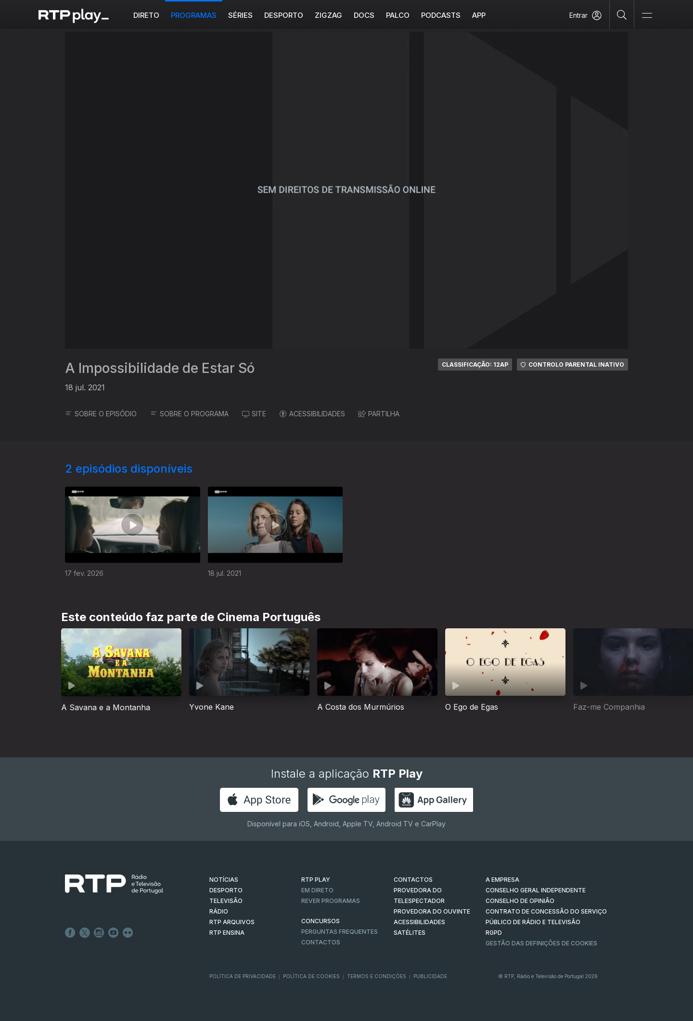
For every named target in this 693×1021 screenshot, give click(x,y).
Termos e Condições (376, 976)
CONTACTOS (413, 879)
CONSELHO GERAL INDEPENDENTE (536, 890)
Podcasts (441, 15)
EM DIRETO (317, 890)
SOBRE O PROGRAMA (189, 414)
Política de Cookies (311, 976)
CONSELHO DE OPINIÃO (520, 900)
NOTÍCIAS (223, 879)
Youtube (113, 933)
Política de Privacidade (242, 976)
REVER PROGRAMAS (330, 900)
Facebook (70, 933)
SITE (254, 414)
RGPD (494, 932)
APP (479, 15)
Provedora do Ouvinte (432, 911)
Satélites (409, 932)
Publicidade (430, 976)
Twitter (84, 933)
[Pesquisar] (622, 14)
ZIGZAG (328, 15)
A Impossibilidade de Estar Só (160, 368)
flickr (128, 933)
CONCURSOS (320, 921)
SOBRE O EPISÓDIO (101, 414)
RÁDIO (218, 911)
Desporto (283, 15)
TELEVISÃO (226, 900)
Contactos (320, 942)
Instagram (99, 933)
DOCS (364, 15)
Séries (240, 15)
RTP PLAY (315, 879)
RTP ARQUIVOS (232, 922)
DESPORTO (226, 890)
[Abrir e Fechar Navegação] (646, 15)
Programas (194, 15)
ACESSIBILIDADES (312, 414)
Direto (146, 15)
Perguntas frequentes (339, 931)
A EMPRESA (502, 879)
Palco (398, 15)
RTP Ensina (226, 932)
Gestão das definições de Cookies (541, 943)
